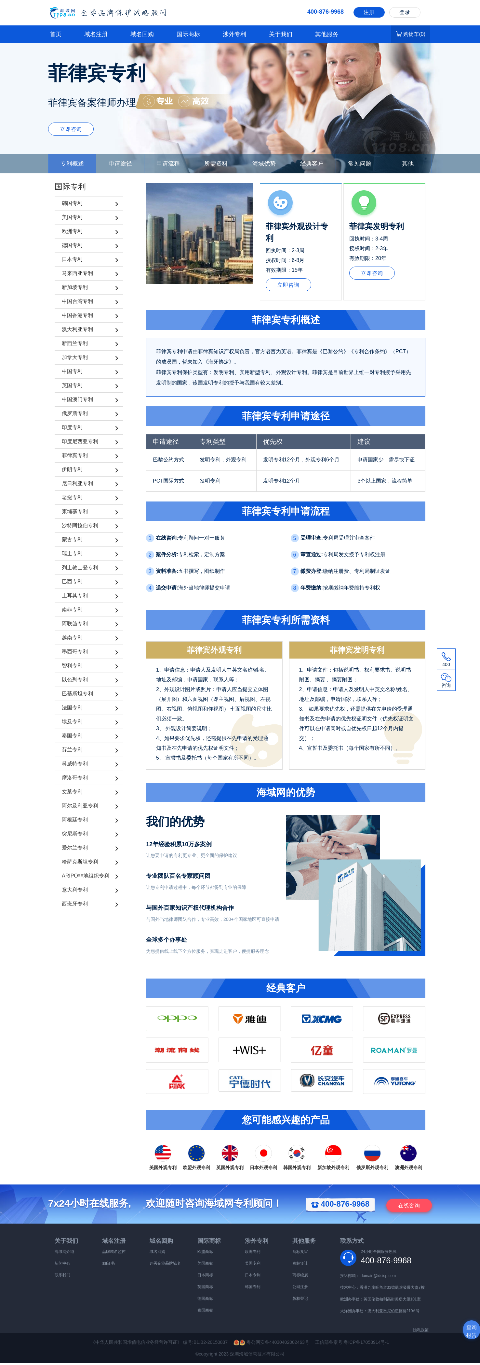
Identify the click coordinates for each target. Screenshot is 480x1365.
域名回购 (142, 34)
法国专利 (72, 707)
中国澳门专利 (77, 399)
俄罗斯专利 (75, 413)
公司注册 (300, 1288)
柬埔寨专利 (75, 511)
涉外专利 (234, 34)
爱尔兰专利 (75, 847)
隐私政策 (421, 1332)
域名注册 (96, 34)
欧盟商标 (205, 1253)
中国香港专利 (77, 315)
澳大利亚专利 (77, 329)
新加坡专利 (75, 287)
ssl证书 (108, 1265)
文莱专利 (72, 791)
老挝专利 (72, 497)
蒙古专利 (72, 539)
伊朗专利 (72, 469)
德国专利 (72, 245)
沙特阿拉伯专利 (80, 525)
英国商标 (205, 1288)
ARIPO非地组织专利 (85, 876)
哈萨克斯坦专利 (80, 861)
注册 (369, 12)
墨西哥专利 (75, 651)
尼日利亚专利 (77, 483)
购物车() (410, 34)
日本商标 (205, 1277)
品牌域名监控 (114, 1253)
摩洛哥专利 (75, 777)
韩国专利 (72, 203)
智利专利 (72, 665)
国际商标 (188, 34)
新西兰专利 (75, 343)
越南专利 (72, 637)
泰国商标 (205, 1312)
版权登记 (300, 1300)
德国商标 (205, 1300)
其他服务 (327, 34)
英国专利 (72, 385)
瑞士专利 (72, 553)
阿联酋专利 (75, 623)
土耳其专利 (75, 595)
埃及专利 (72, 721)
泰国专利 (72, 735)
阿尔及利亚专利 (80, 805)
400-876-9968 (340, 1205)
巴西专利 (72, 581)
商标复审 (300, 1253)
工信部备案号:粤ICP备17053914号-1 (352, 1344)
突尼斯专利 (75, 833)
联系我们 (62, 1277)
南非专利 (72, 609)
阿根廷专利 (75, 819)
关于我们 (280, 34)
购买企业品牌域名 (165, 1265)
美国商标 (205, 1265)
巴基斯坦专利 (77, 693)
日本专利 (72, 259)
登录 (404, 12)
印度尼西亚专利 (80, 441)
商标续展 (300, 1277)
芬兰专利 (72, 749)
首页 (55, 34)
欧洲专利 (72, 231)
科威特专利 (75, 763)
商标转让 (300, 1265)
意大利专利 (75, 890)
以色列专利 (75, 679)
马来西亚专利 (77, 273)
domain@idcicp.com (378, 1277)
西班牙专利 (75, 904)
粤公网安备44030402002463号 (274, 1344)
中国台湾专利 (77, 301)
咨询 (409, 1207)
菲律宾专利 (75, 455)
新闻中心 (62, 1265)
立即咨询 (71, 129)
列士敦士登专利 (80, 567)
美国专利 (72, 217)
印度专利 (72, 427)
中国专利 (72, 371)
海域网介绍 (64, 1253)
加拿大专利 (75, 357)
